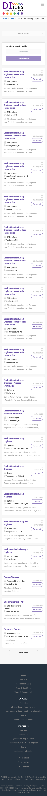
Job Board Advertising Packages (23, 707)
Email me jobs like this (16, 46)
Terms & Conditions (23, 688)
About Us (23, 680)
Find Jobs (23, 730)
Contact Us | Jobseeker (23, 751)
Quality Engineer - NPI (14, 602)
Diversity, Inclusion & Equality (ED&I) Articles (23, 711)
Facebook (25, 758)
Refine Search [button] (23, 33)
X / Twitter (25, 762)
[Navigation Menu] (42, 4)
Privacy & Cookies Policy (23, 692)
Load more (23, 653)
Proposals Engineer (13, 629)
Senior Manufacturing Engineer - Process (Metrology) (14, 383)
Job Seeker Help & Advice (23, 739)
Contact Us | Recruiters (23, 720)
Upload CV (23, 735)
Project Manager (11, 577)
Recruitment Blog (23, 684)
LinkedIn (25, 766)
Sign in (23, 715)
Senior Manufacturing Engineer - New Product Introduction (15, 74)
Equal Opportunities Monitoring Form (23, 743)
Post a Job (24, 703)
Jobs (12, 19)
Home (5, 19)
